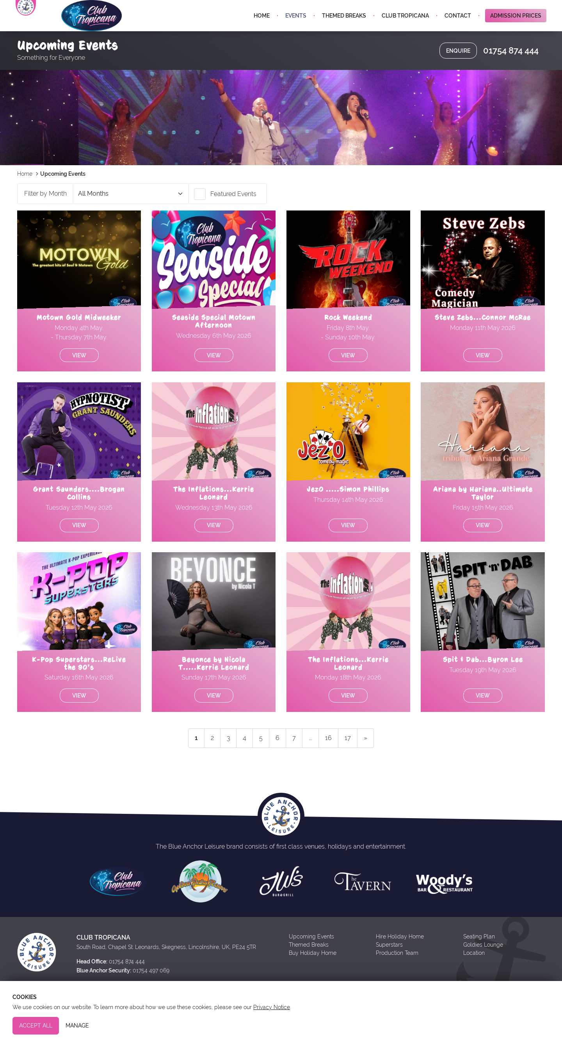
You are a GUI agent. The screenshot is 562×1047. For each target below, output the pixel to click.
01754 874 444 (511, 69)
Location (474, 972)
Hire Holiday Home (400, 955)
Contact (458, 26)
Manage (77, 1025)
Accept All (35, 1025)
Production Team (397, 972)
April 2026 (130, 212)
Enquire (458, 69)
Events (295, 26)
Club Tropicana (405, 26)
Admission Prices (515, 26)
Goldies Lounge (483, 963)
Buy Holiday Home (312, 972)
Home (262, 26)
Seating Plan (479, 955)
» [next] (365, 756)
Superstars (389, 963)
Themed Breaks (344, 26)
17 (348, 756)
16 (328, 756)
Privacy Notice (271, 1007)
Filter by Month (45, 212)
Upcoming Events (311, 955)
